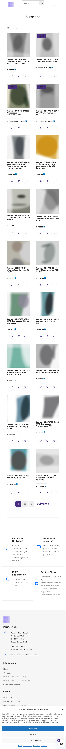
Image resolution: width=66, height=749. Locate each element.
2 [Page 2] (25, 503)
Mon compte (9, 697)
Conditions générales (40, 746)
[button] (63, 709)
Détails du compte (11, 701)
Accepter (33, 728)
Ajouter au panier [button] (18, 76)
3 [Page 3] (32, 503)
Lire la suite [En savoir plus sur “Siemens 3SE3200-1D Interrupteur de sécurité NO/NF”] (18, 284)
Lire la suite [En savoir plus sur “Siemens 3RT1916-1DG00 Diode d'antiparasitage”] (47, 76)
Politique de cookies (25, 746)
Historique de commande (15, 705)
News (5, 669)
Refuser (33, 734)
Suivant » (43, 503)
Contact (7, 673)
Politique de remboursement (16, 681)
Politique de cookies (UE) (14, 677)
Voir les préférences (33, 740)
